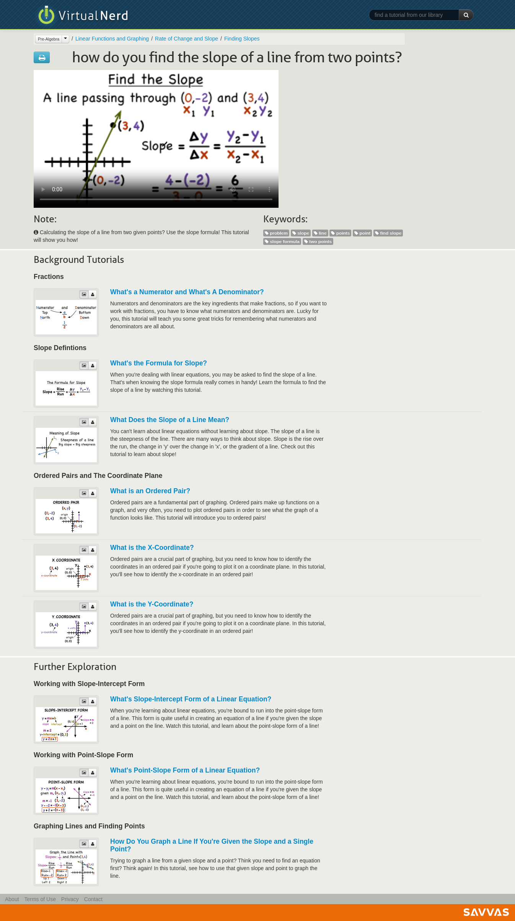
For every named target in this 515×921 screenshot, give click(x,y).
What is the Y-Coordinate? (151, 604)
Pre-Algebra (48, 39)
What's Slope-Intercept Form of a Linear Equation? (190, 699)
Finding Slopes (242, 39)
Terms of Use (39, 899)
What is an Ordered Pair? (150, 491)
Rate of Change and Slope (186, 39)
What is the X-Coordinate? (152, 547)
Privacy (70, 899)
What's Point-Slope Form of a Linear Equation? (185, 770)
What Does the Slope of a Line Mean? (169, 420)
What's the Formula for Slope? (158, 363)
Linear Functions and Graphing (112, 39)
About (12, 899)
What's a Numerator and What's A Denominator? (187, 292)
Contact (93, 899)
